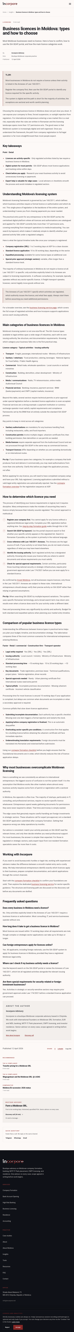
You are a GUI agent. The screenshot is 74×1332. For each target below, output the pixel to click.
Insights (11, 12)
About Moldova (8, 1248)
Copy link (68, 1049)
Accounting (7, 1221)
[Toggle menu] (70, 3)
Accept (18, 1327)
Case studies (7, 1236)
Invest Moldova (23, 580)
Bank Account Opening (11, 1196)
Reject (7, 1327)
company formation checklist (23, 750)
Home (4, 12)
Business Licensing (9, 1209)
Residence (6, 1215)
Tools (5, 1260)
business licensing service (42, 884)
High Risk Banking (9, 1202)
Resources (6, 1266)
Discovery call (29, 1035)
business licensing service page (43, 307)
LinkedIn (60, 1049)
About (5, 1242)
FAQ (4, 1273)
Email (25, 1138)
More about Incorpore (13, 1035)
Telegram (9, 1138)
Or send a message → (13, 1118)
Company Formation (10, 1190)
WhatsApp (17, 1138)
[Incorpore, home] (10, 3)
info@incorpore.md (9, 1300)
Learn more (16, 1322)
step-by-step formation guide (35, 526)
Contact (5, 1279)
